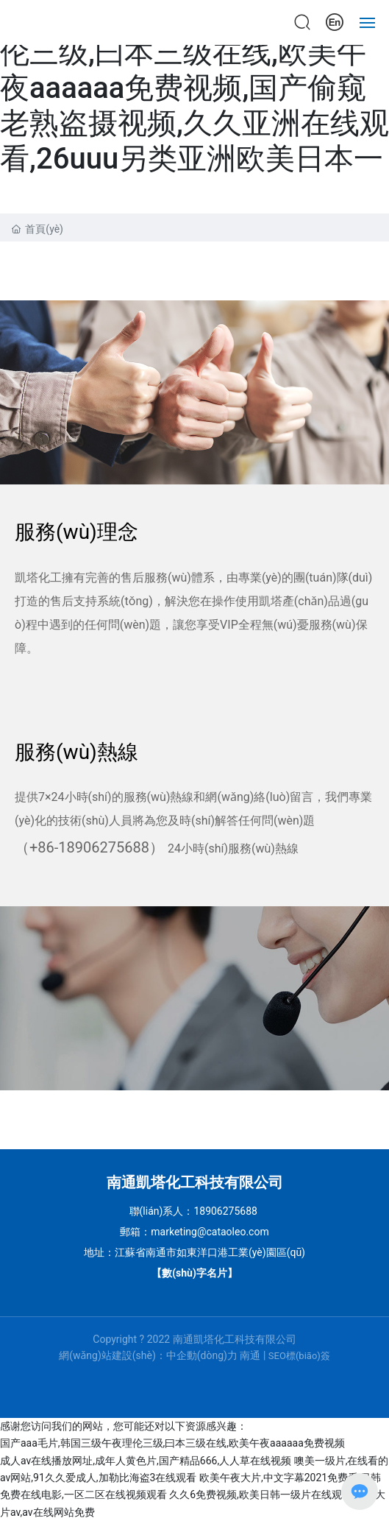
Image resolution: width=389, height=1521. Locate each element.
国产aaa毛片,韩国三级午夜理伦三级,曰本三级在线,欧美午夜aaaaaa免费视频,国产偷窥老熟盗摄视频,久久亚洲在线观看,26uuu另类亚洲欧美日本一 (194, 88)
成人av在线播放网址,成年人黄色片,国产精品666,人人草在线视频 (145, 1461)
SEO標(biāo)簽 (299, 1355)
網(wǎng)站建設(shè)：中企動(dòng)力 (148, 1355)
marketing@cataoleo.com (209, 1232)
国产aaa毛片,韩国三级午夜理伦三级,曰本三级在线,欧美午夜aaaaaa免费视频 (172, 1443)
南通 (250, 1355)
